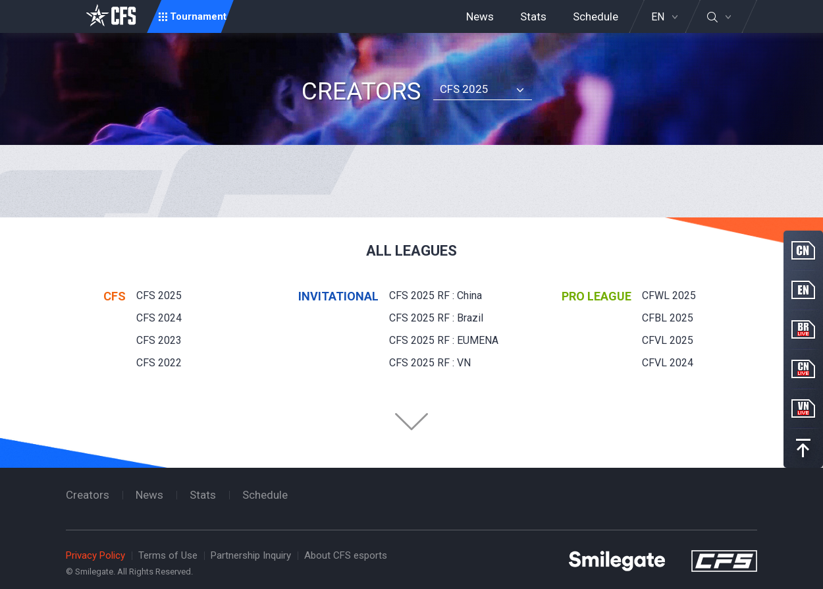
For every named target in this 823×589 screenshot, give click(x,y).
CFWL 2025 (669, 295)
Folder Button (411, 421)
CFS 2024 (159, 318)
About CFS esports (345, 555)
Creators (87, 494)
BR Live (803, 329)
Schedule (595, 16)
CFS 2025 (464, 89)
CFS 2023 (159, 340)
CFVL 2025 (667, 340)
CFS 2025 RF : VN (430, 362)
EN (657, 17)
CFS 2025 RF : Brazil (436, 318)
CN (803, 250)
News (480, 16)
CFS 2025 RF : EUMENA (443, 340)
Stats (533, 16)
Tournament (198, 16)
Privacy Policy (95, 555)
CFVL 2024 (667, 362)
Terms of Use (168, 555)
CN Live (803, 369)
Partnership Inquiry (251, 555)
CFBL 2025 (667, 318)
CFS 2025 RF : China (435, 295)
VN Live (803, 408)
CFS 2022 (159, 362)
